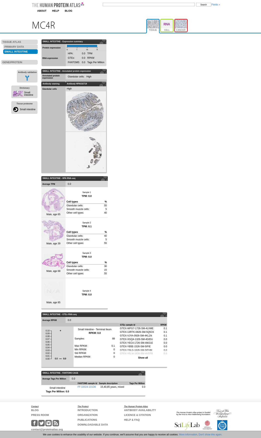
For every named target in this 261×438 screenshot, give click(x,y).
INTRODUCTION (88, 410)
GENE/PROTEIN (12, 62)
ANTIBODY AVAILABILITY (140, 410)
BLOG (68, 10)
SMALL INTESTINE (16, 51)
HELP (55, 10)
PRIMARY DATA (14, 46)
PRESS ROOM (40, 414)
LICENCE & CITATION (137, 414)
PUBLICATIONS (87, 419)
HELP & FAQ (132, 419)
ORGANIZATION (88, 414)
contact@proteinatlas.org (47, 429)
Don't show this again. (210, 434)
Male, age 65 (53, 202)
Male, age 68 (53, 262)
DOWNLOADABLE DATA (93, 424)
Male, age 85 (53, 293)
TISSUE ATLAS (11, 41)
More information (188, 434)
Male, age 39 (53, 232)
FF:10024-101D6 (87, 387)
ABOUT (42, 10)
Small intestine (28, 93)
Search (204, 5)
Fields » (216, 4)
